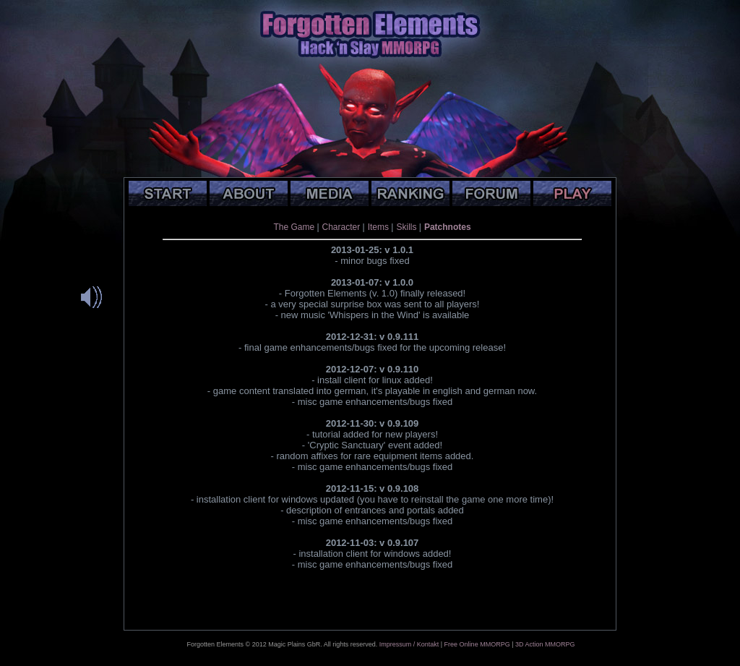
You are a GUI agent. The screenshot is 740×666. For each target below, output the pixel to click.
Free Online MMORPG (477, 644)
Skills (406, 227)
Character (341, 227)
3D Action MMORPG (545, 644)
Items (378, 227)
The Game (293, 227)
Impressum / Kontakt (409, 644)
